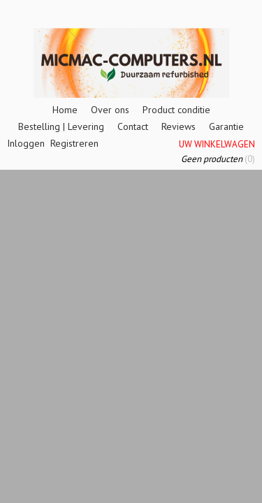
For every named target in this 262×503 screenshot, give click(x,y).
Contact (132, 126)
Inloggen (26, 143)
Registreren (74, 143)
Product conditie (176, 109)
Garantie (226, 126)
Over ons (110, 109)
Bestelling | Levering (61, 126)
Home (65, 109)
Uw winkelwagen (217, 144)
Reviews (178, 126)
